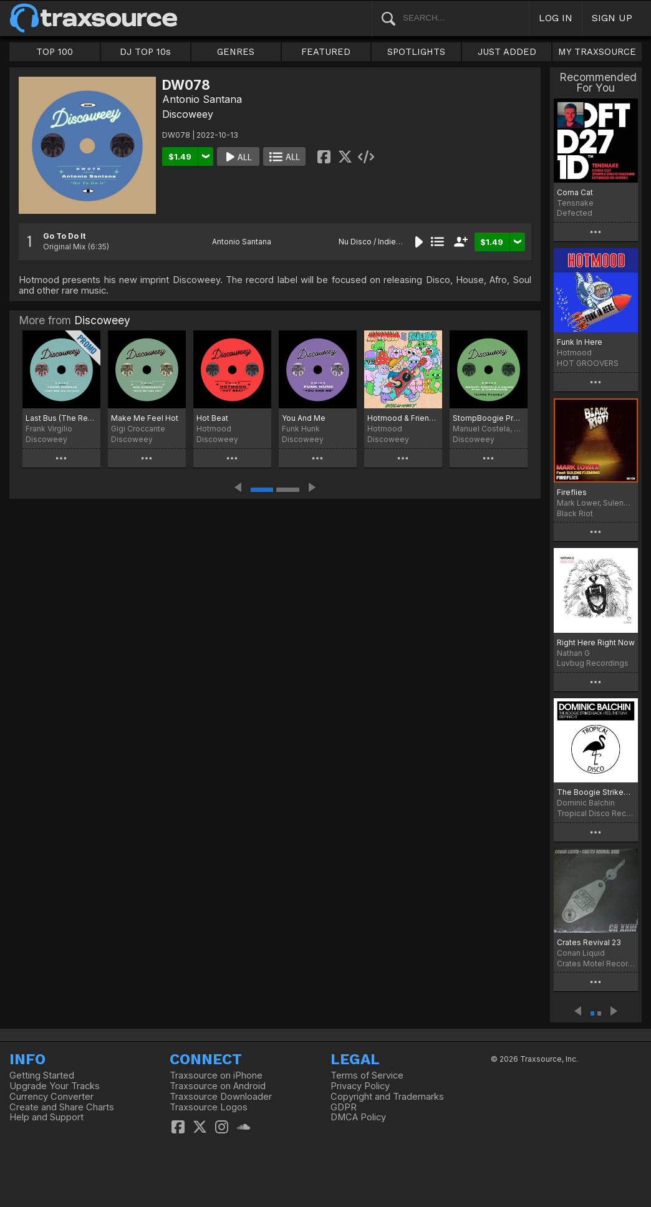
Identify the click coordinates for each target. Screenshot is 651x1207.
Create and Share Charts (61, 1107)
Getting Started (41, 1075)
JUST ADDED (507, 51)
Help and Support (46, 1117)
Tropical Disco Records (596, 813)
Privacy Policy (360, 1086)
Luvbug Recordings (593, 663)
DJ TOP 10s (145, 51)
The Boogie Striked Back (596, 792)
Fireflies (572, 492)
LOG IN (555, 18)
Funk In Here (579, 342)
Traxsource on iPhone (216, 1075)
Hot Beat (212, 418)
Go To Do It (64, 236)
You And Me (304, 418)
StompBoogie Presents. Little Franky (488, 418)
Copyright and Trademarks (387, 1096)
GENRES (235, 51)
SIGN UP (612, 18)
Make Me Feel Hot (144, 418)
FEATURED (325, 51)
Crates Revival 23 (589, 942)
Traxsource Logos (209, 1107)
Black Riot (575, 513)
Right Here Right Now (596, 642)
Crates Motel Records (596, 963)
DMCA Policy (358, 1117)
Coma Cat (575, 192)
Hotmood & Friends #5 (403, 418)
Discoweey (187, 114)
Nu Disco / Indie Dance (380, 241)
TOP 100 (54, 51)
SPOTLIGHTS (416, 51)
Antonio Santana (202, 99)
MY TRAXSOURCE (597, 51)
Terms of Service (366, 1075)
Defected (574, 213)
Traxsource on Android (218, 1086)
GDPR (343, 1107)
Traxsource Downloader (221, 1096)
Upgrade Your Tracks (54, 1086)
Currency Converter (51, 1096)
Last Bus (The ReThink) (61, 418)
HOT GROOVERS (588, 363)
